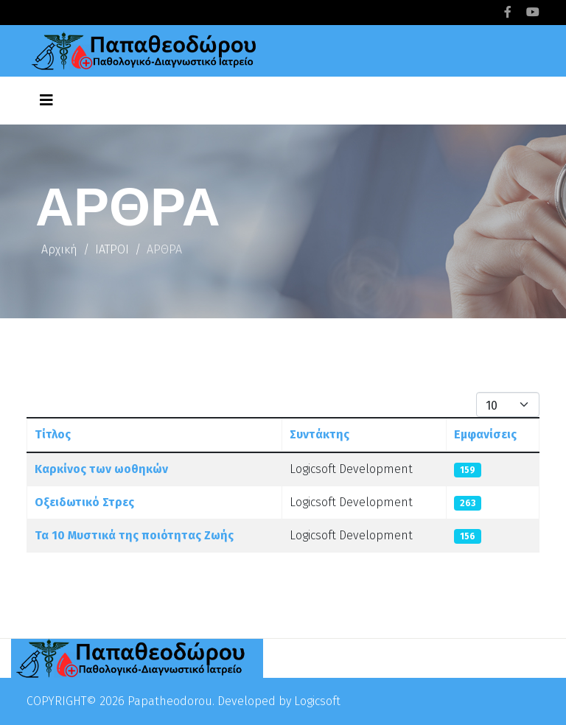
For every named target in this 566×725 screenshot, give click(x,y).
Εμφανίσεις (485, 434)
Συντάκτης (319, 434)
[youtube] (532, 12)
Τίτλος (53, 434)
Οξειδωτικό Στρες (84, 502)
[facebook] (507, 12)
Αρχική (59, 249)
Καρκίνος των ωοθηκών (101, 469)
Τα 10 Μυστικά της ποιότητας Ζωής (134, 535)
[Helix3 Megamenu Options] (46, 100)
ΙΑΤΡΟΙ (112, 249)
